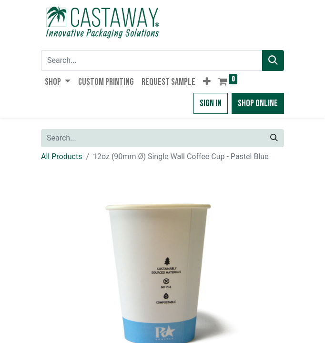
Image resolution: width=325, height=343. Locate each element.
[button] (206, 82)
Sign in (211, 103)
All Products (61, 156)
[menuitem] (106, 82)
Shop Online (258, 103)
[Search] (273, 60)
